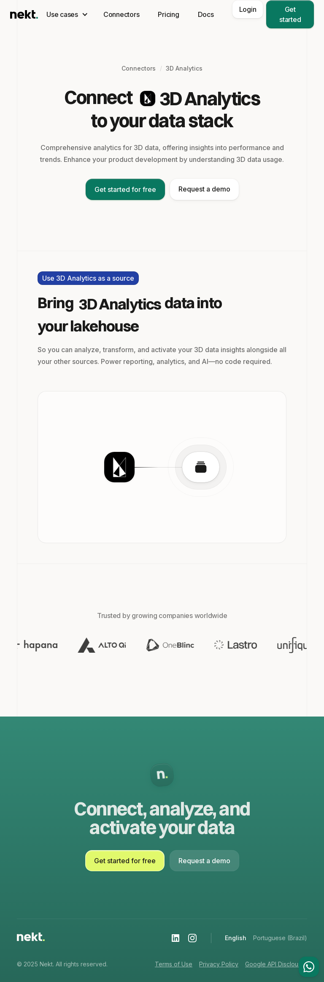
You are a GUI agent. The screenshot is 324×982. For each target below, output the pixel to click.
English (235, 937)
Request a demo (204, 189)
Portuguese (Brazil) (280, 937)
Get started (290, 14)
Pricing (168, 14)
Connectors (121, 14)
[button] (65, 14)
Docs (206, 14)
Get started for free (125, 189)
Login (247, 9)
